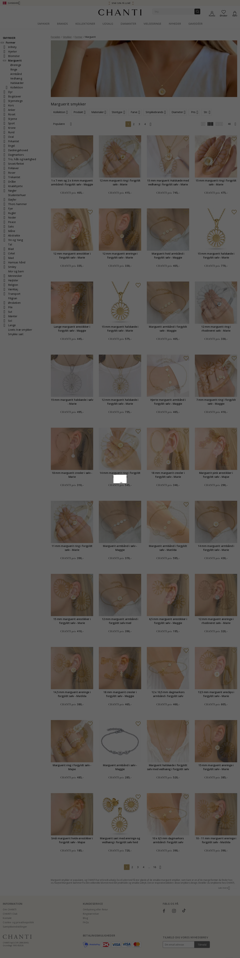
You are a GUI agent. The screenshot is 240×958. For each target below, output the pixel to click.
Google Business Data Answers (120, 490)
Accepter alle (120, 499)
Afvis (103, 507)
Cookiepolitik (139, 480)
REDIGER (136, 507)
